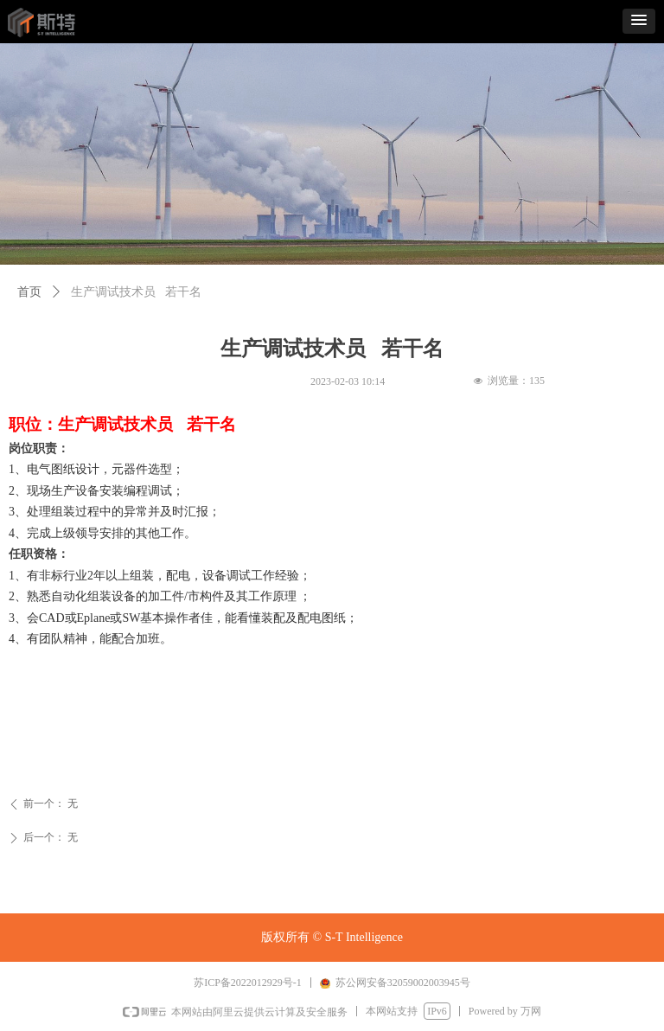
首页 (29, 291)
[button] (638, 21)
